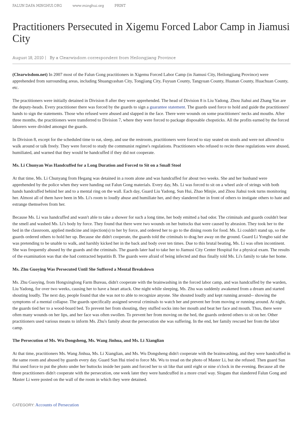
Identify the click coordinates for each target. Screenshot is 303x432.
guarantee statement (167, 107)
